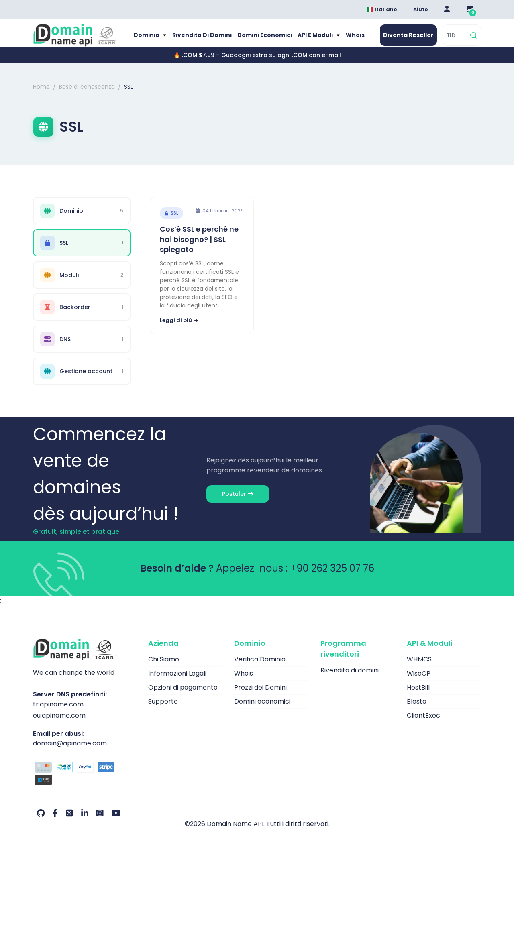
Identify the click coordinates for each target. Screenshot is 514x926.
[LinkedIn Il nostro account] (84, 821)
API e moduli (312, 39)
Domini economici (264, 39)
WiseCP (418, 681)
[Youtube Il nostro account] (116, 821)
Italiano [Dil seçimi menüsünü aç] (382, 9)
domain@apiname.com (70, 750)
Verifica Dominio (260, 667)
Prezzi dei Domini (260, 695)
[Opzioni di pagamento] (84, 782)
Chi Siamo (163, 667)
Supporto (163, 709)
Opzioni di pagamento (183, 695)
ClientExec (423, 723)
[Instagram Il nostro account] (100, 821)
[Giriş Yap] (447, 9)
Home (41, 95)
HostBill (418, 695)
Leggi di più (179, 328)
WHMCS (419, 667)
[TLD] (456, 39)
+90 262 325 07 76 (332, 576)
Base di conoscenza (87, 95)
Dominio (153, 39)
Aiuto (420, 9)
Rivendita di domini (205, 39)
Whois (349, 39)
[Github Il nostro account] (41, 821)
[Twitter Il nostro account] (69, 821)
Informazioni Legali (177, 681)
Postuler (237, 502)
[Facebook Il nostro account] (55, 821)
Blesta (416, 709)
